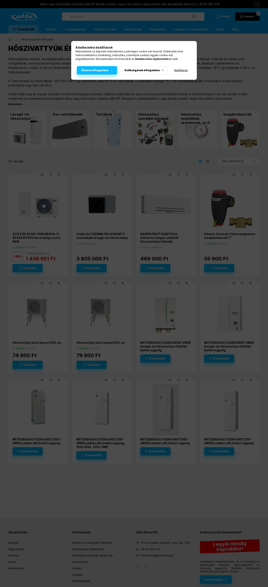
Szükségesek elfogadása (142, 70)
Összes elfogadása (94, 70)
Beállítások (181, 70)
